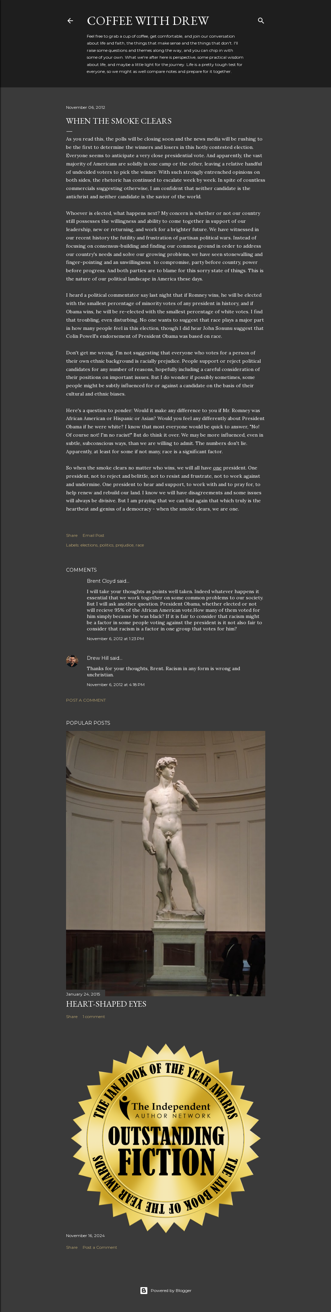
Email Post (93, 535)
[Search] (261, 19)
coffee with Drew (148, 20)
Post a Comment (86, 700)
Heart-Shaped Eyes (106, 1003)
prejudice (125, 545)
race (140, 545)
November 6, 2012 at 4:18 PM (116, 684)
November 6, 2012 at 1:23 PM (115, 638)
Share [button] (71, 535)
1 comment (94, 1016)
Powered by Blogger (166, 1290)
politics (106, 545)
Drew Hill (98, 658)
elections (89, 545)
